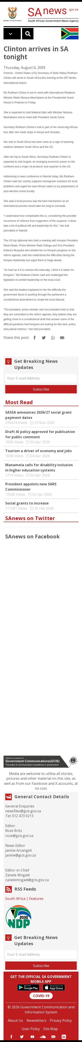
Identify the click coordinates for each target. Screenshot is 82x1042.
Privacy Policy (61, 1020)
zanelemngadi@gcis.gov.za (27, 879)
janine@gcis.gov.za (20, 855)
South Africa (15, 898)
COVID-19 (41, 995)
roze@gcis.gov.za (19, 835)
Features (36, 898)
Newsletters (36, 1020)
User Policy (31, 1028)
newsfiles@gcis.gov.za (23, 811)
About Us (15, 1020)
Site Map (50, 1028)
